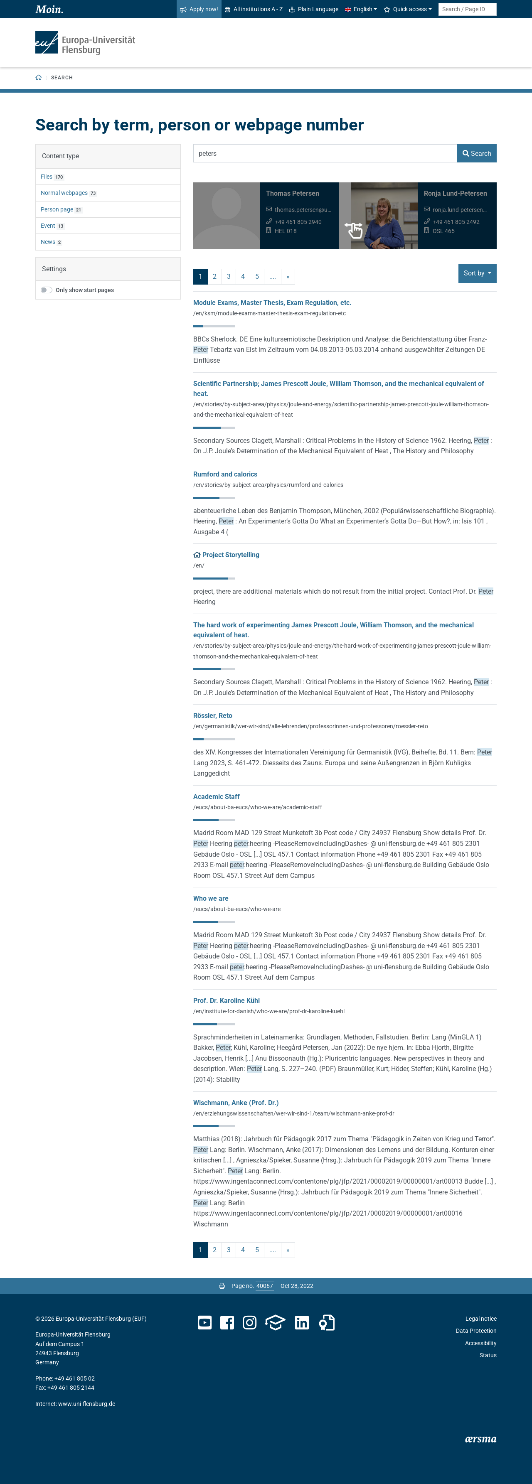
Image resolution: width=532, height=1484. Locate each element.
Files (46, 176)
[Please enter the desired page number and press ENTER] (265, 1286)
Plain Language (313, 9)
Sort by (475, 273)
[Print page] (222, 1286)
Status (488, 1355)
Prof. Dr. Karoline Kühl (226, 1001)
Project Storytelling (230, 555)
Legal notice (481, 1318)
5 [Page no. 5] (257, 276)
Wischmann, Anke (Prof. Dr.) (236, 1103)
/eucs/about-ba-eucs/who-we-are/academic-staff (257, 807)
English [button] (358, 9)
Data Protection (476, 1330)
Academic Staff (216, 797)
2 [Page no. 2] (215, 276)
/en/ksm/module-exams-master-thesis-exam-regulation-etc (269, 313)
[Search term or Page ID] (467, 9)
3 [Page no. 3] (229, 276)
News (48, 241)
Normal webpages (64, 192)
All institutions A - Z (254, 9)
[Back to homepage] (38, 77)
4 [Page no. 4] (243, 276)
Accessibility (481, 1343)
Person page (57, 209)
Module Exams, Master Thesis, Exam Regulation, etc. (272, 303)
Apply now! (199, 9)
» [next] (288, 276)
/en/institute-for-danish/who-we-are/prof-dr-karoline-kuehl (269, 1011)
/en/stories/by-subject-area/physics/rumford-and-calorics (268, 485)
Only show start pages (85, 290)
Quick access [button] (405, 9)
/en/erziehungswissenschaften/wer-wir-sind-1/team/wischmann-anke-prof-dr (293, 1113)
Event (48, 225)
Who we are (211, 898)
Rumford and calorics (225, 474)
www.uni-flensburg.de (86, 1403)
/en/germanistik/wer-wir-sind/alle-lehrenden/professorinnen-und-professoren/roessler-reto (310, 726)
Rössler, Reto (212, 716)
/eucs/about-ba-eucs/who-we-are (237, 909)
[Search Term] (325, 153)
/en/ (198, 565)
